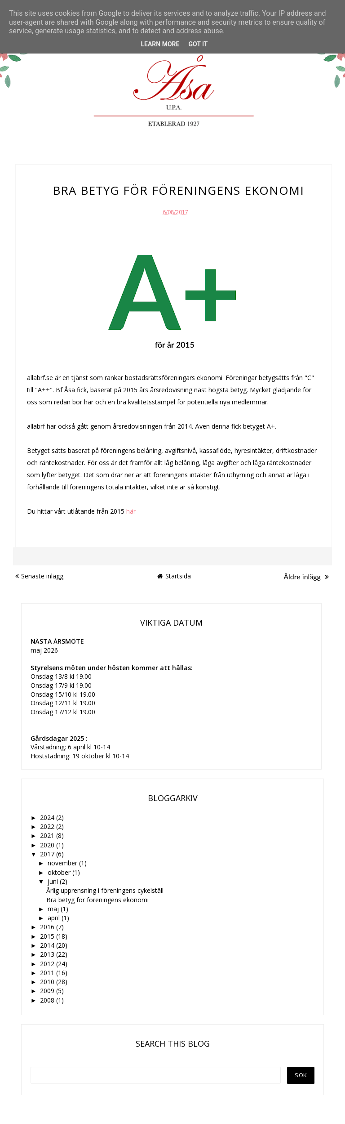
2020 (48, 845)
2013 (48, 954)
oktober (60, 872)
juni (54, 881)
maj (54, 909)
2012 (48, 963)
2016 (48, 926)
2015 (48, 936)
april (55, 918)
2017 (48, 854)
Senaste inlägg (39, 576)
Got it (198, 44)
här (131, 511)
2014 (48, 945)
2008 (48, 1000)
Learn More (160, 44)
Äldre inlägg (306, 576)
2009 (48, 990)
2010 (48, 981)
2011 (48, 972)
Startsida (174, 576)
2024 (48, 817)
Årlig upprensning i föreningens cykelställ (105, 890)
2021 (48, 835)
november (63, 863)
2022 (48, 826)
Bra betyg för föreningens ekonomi (97, 900)
